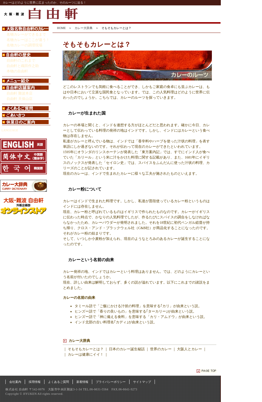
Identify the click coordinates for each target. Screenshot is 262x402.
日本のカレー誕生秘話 (127, 349)
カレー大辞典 (84, 28)
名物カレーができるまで (26, 34)
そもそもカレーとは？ (86, 349)
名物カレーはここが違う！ (28, 40)
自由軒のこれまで (21, 60)
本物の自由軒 (17, 71)
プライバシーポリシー (111, 381)
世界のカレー (161, 349)
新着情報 (82, 381)
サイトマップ (142, 381)
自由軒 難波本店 (20, 93)
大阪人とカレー (189, 349)
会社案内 (15, 381)
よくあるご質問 (58, 381)
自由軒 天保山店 (20, 99)
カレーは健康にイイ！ (86, 354)
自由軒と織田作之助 (23, 66)
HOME (61, 28)
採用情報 (35, 381)
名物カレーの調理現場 (24, 45)
